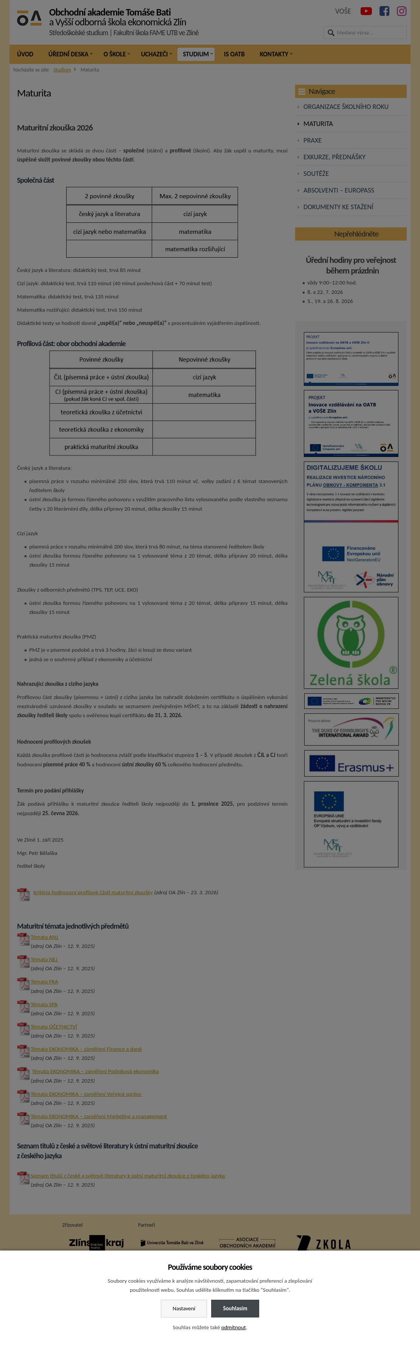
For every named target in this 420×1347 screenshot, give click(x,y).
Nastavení (184, 1308)
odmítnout (233, 1327)
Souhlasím (235, 1308)
